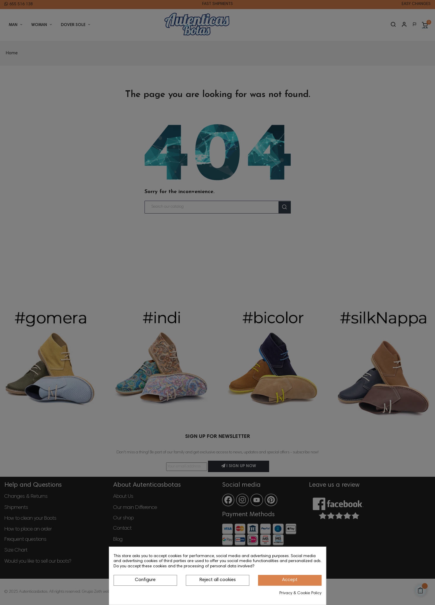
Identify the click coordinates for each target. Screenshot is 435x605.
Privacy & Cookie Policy (300, 593)
